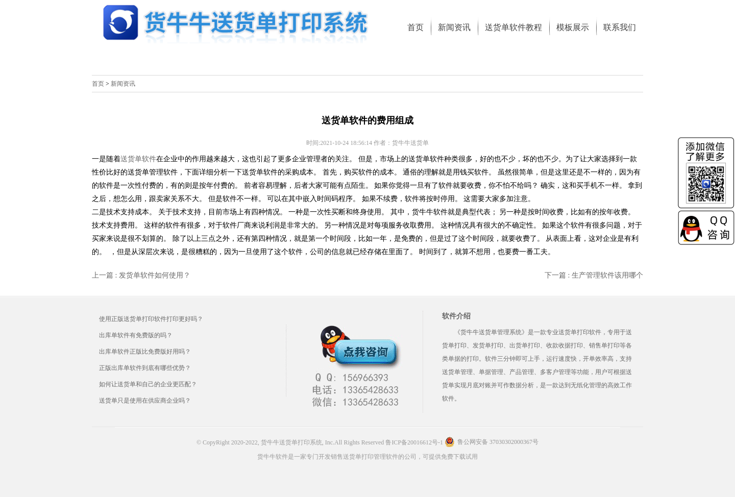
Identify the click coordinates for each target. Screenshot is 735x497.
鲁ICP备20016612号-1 (414, 442)
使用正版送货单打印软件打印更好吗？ (151, 318)
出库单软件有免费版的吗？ (136, 335)
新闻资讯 (123, 83)
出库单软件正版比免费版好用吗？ (145, 351)
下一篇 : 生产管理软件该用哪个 (594, 275)
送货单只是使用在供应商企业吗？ (145, 400)
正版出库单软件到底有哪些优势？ (145, 367)
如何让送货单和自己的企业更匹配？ (148, 384)
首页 (98, 83)
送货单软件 (138, 159)
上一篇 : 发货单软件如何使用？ (141, 275)
